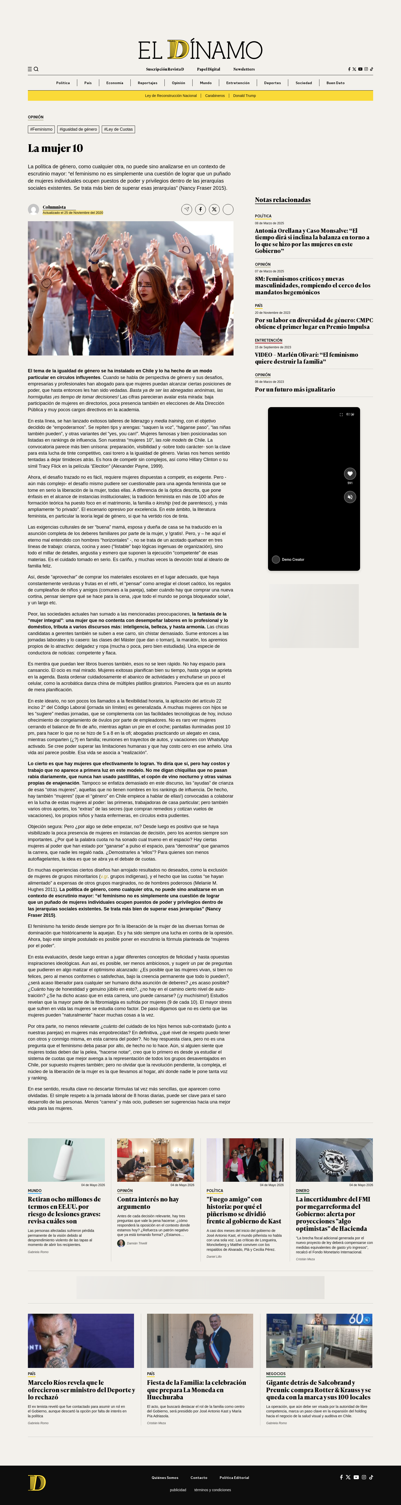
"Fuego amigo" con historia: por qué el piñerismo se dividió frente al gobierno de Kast (244, 1209)
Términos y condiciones (212, 1490)
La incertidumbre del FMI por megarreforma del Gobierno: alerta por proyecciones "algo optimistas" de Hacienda (333, 1213)
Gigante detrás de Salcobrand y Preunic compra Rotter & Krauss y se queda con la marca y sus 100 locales (318, 1389)
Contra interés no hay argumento (148, 1202)
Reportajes (147, 83)
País (88, 83)
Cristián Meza (305, 1259)
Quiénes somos (165, 1477)
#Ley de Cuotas (118, 129)
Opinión (178, 83)
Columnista (54, 207)
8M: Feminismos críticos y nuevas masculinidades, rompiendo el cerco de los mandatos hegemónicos (313, 285)
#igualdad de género (78, 129)
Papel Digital (208, 69)
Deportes (272, 83)
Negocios (276, 1374)
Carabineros (215, 96)
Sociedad (304, 83)
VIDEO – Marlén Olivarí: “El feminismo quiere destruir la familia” (306, 357)
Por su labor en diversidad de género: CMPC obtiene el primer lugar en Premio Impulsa (314, 323)
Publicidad (178, 1490)
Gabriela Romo (38, 1252)
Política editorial (234, 1477)
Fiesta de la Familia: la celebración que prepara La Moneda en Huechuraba (196, 1389)
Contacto (199, 1477)
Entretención (238, 83)
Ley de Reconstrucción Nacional (171, 96)
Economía (114, 83)
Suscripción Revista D (165, 69)
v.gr (104, 876)
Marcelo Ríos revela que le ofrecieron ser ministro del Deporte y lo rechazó (81, 1389)
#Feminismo (41, 129)
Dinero (302, 1191)
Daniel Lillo (214, 1256)
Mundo (206, 83)
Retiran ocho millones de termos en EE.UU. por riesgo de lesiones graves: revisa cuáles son (64, 1209)
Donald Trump (244, 96)
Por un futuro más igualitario (295, 389)
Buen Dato (336, 83)
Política (63, 83)
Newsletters (244, 69)
